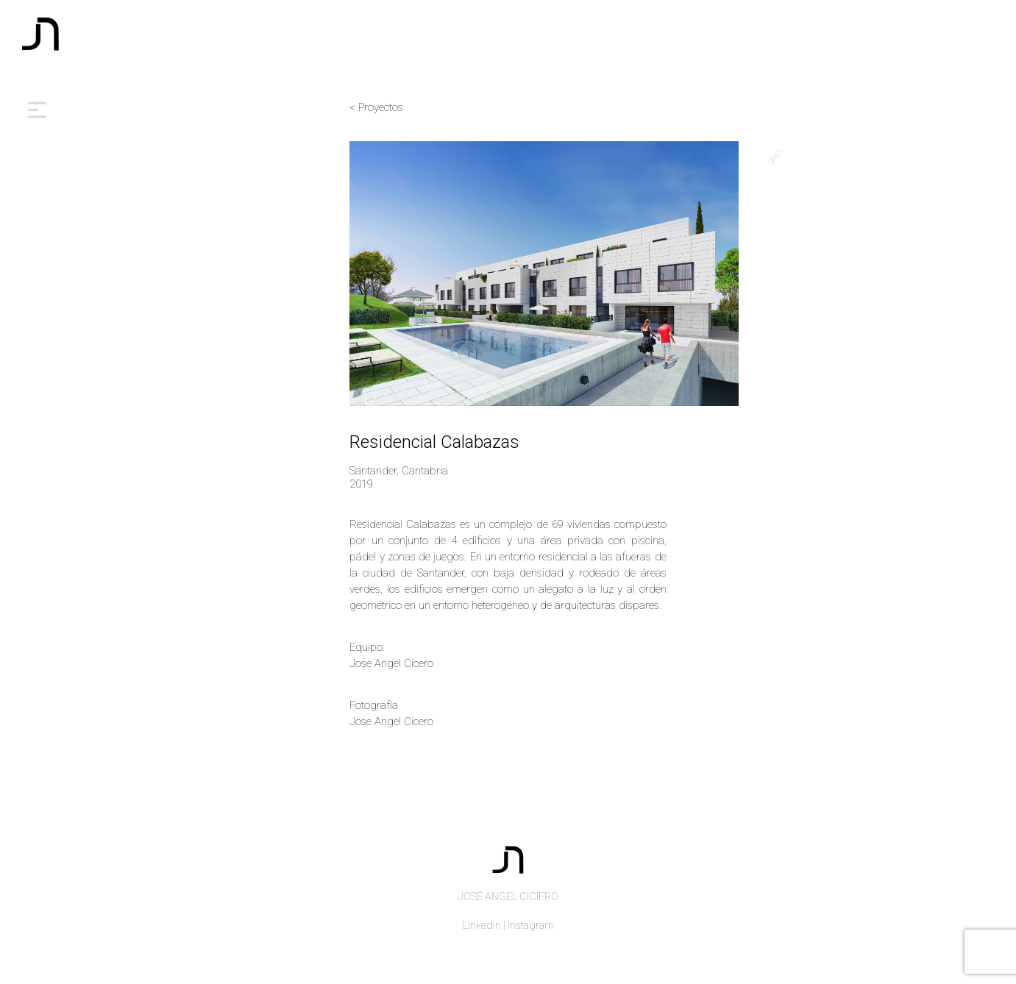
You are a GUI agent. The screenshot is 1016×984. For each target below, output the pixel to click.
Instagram (531, 925)
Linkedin (482, 925)
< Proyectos (376, 107)
